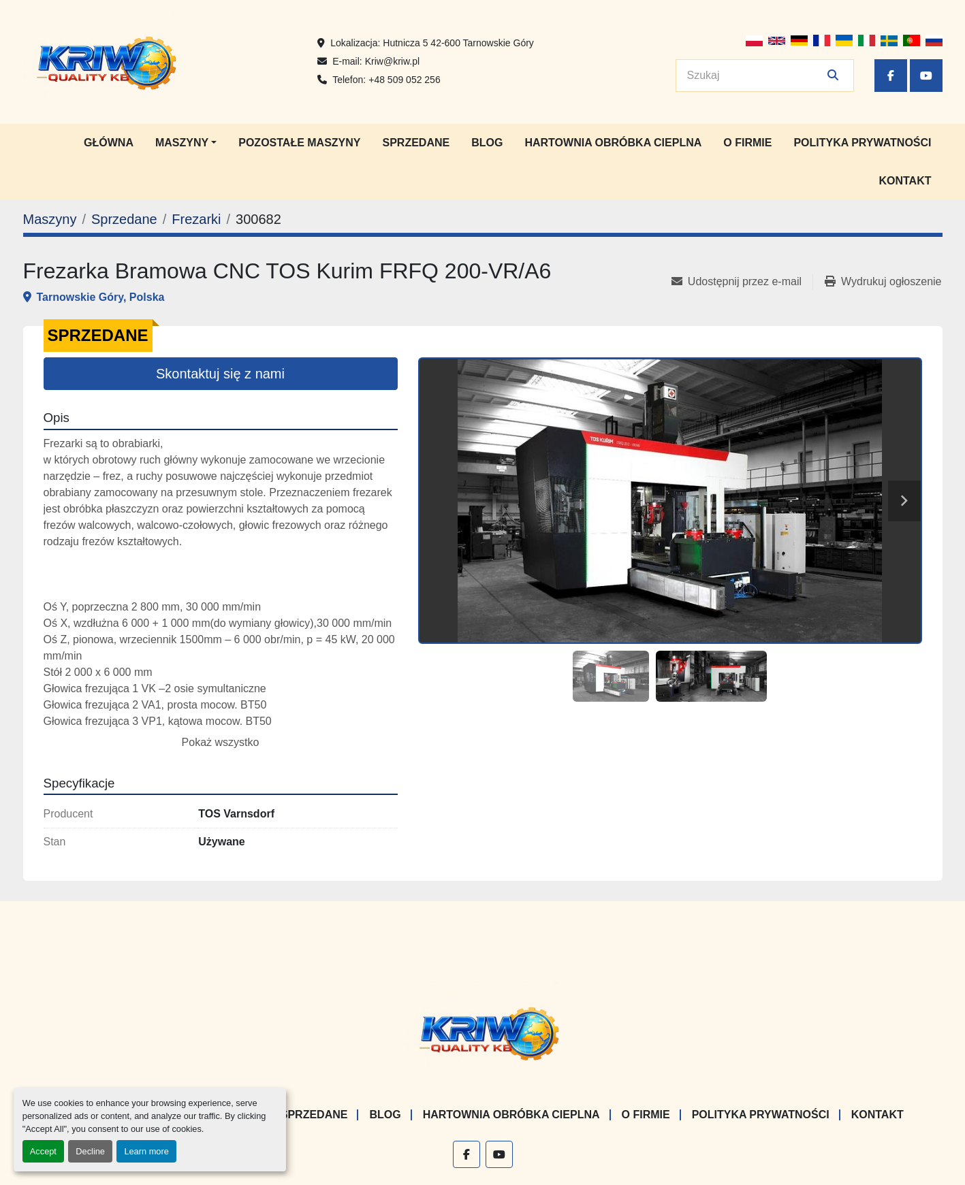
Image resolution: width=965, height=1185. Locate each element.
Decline (90, 1151)
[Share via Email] (742, 282)
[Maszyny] (50, 219)
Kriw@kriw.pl (392, 61)
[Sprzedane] (124, 219)
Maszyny (181, 142)
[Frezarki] (196, 219)
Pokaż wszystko (220, 742)
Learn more (146, 1151)
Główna (108, 142)
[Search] (755, 75)
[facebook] (890, 75)
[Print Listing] (883, 282)
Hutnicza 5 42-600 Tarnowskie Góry (458, 42)
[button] (185, 143)
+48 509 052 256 (404, 79)
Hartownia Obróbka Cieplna (612, 142)
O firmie (747, 142)
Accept (43, 1151)
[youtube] (926, 75)
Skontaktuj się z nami (220, 373)
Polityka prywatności (862, 142)
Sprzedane (416, 142)
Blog (487, 142)
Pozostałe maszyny (299, 142)
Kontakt (905, 180)
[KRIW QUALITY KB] (482, 1032)
